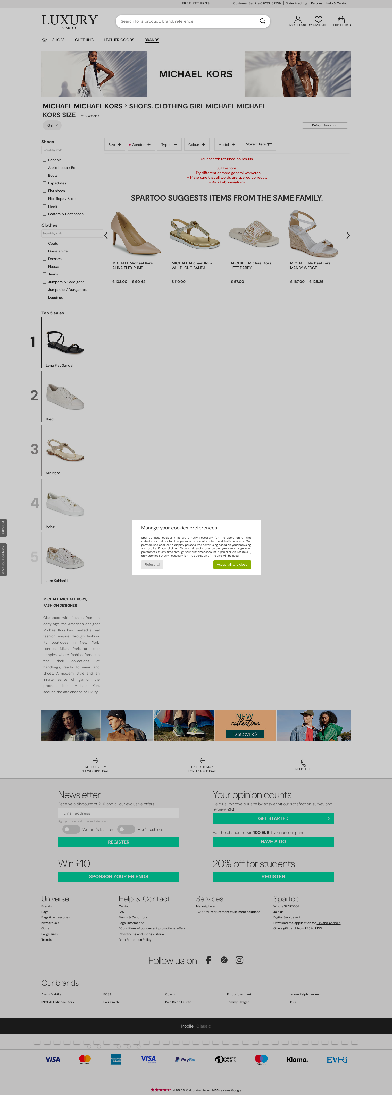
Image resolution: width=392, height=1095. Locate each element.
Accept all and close (232, 564)
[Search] (262, 21)
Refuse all (152, 564)
